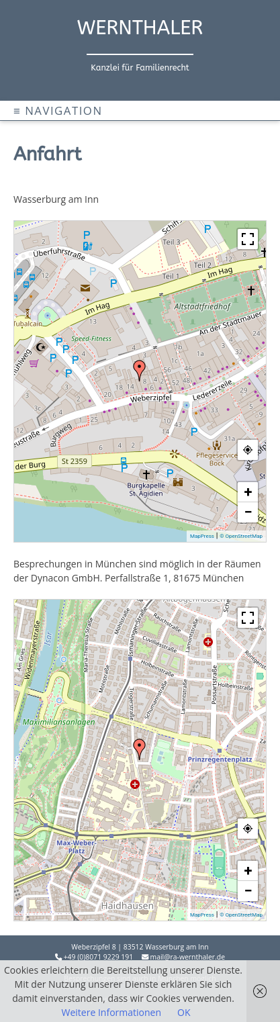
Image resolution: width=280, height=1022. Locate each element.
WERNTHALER (140, 28)
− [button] (248, 512)
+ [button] (248, 491)
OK (183, 1012)
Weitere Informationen (111, 1012)
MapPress (202, 536)
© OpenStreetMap (241, 536)
